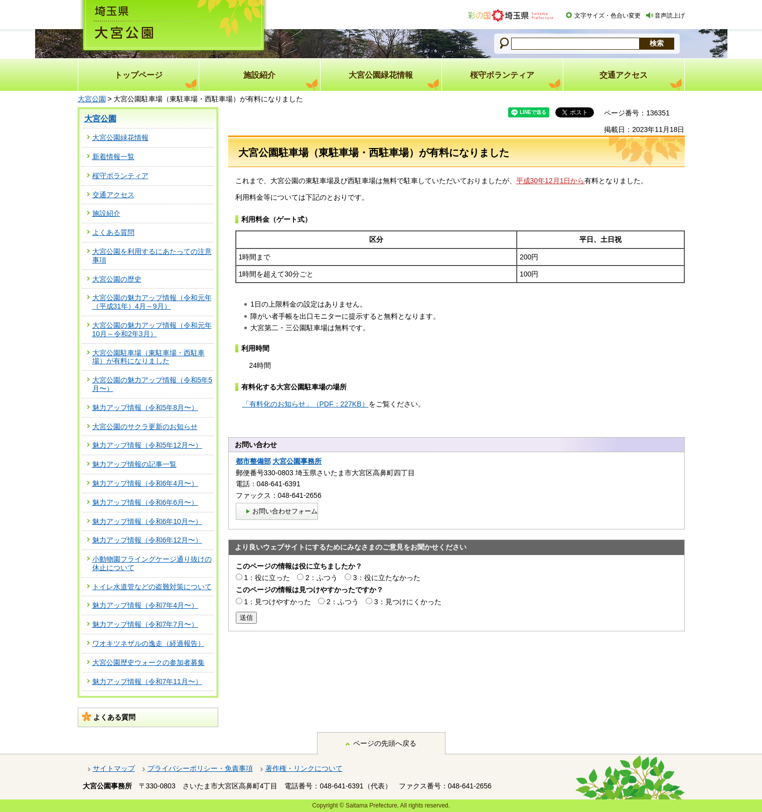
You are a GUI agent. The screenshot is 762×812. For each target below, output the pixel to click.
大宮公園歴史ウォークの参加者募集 (148, 662)
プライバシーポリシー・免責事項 (200, 768)
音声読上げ (670, 15)
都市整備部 (253, 461)
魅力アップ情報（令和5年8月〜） (145, 407)
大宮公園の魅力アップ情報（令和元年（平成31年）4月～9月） (152, 302)
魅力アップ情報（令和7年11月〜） (147, 682)
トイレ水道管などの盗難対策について (152, 587)
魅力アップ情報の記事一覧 (134, 464)
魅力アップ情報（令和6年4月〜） (145, 483)
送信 (246, 617)
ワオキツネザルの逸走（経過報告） (148, 643)
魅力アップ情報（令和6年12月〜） (147, 540)
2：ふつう (322, 578)
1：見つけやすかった (277, 602)
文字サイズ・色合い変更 (607, 15)
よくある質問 (113, 232)
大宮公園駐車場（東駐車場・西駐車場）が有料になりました (148, 357)
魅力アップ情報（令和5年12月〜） (147, 445)
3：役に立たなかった (386, 578)
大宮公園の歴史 (116, 279)
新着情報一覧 (113, 157)
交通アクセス (113, 195)
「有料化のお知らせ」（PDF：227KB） (305, 404)
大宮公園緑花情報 (120, 137)
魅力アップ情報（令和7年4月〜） (145, 605)
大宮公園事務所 (297, 461)
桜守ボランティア (120, 176)
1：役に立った (267, 578)
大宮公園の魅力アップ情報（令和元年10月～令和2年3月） (152, 329)
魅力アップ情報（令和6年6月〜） (145, 502)
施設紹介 (106, 213)
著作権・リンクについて (304, 768)
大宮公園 (92, 99)
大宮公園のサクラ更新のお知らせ (145, 427)
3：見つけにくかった (407, 602)
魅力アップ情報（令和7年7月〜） (145, 624)
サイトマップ (114, 768)
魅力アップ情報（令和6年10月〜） (147, 521)
